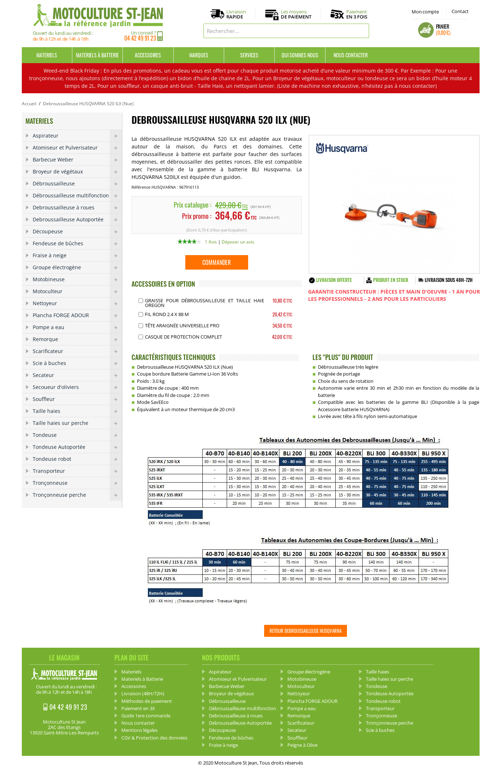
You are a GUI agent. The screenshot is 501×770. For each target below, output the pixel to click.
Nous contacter (351, 55)
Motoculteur (77, 291)
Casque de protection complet (183, 336)
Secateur (77, 375)
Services (249, 55)
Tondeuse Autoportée (77, 447)
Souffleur (77, 399)
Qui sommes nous (300, 55)
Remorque (77, 339)
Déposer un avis (238, 242)
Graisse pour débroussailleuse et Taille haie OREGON (204, 302)
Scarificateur (77, 351)
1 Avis (211, 242)
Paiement (356, 14)
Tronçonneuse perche (77, 495)
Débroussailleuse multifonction (77, 195)
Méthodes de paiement (146, 701)
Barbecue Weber (77, 159)
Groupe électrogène (77, 267)
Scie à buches (77, 363)
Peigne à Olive (302, 745)
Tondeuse (77, 435)
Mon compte (425, 11)
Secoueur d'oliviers (77, 387)
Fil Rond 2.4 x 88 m (167, 314)
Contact (460, 11)
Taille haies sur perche (77, 423)
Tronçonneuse (77, 483)
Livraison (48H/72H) (142, 693)
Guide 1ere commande (145, 715)
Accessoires (148, 55)
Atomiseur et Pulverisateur (77, 147)
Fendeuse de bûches (77, 243)
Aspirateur (77, 136)
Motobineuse (77, 279)
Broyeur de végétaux (77, 171)
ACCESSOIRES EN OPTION (163, 283)
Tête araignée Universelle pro (182, 325)
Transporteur (77, 471)
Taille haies (77, 411)
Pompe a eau (77, 327)
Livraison (236, 14)
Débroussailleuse (77, 183)
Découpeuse (77, 231)
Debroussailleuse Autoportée (77, 219)
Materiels (46, 55)
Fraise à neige (77, 255)
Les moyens (296, 14)
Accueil (29, 104)
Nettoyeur (77, 303)
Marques (198, 55)
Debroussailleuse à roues (77, 207)
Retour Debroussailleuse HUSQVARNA (306, 630)
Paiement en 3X (138, 708)
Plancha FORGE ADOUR (77, 315)
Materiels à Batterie (97, 55)
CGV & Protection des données (154, 737)
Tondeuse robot (77, 459)
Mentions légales (139, 730)
